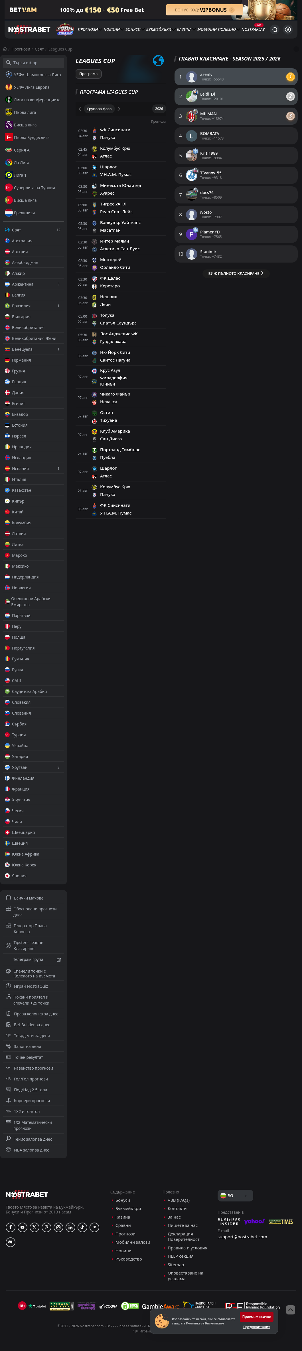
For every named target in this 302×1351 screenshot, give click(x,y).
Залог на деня (23, 1046)
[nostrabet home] (27, 1194)
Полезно (227, 29)
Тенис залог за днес (29, 1139)
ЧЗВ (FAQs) (179, 1200)
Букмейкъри (158, 29)
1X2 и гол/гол (23, 1111)
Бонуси (133, 29)
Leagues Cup (60, 49)
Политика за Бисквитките (205, 1323)
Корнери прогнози (28, 1101)
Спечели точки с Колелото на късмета (30, 973)
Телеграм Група (33, 960)
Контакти (177, 1208)
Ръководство (128, 1259)
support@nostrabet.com (242, 1236)
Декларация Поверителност (183, 1236)
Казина (184, 29)
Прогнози (88, 29)
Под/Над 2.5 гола (26, 1090)
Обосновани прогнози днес (31, 912)
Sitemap (176, 1264)
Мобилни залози (132, 1242)
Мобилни (207, 29)
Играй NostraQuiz (27, 986)
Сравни (123, 1225)
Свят (39, 49)
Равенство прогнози (29, 1068)
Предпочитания (256, 1326)
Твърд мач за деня (28, 1036)
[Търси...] (274, 29)
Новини (112, 29)
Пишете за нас (183, 1225)
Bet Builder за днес (28, 1025)
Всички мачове (24, 898)
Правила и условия (187, 1248)
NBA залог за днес (27, 1150)
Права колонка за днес (32, 1014)
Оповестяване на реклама (185, 1275)
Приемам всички (256, 1316)
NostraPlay (253, 29)
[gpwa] (62, 1305)
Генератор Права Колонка (26, 929)
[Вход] (288, 30)
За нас (174, 1217)
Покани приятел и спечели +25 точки (27, 1000)
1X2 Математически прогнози (29, 1125)
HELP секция (181, 1256)
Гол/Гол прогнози (27, 1079)
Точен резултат (24, 1057)
